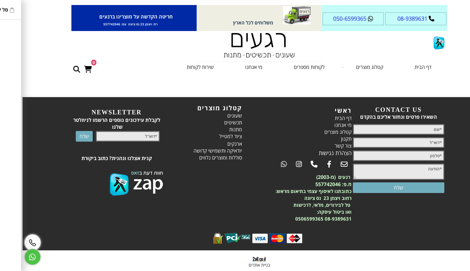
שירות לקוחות (176, 67)
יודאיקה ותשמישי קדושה (193, 150)
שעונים (210, 115)
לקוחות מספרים (285, 67)
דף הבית (398, 67)
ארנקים (210, 143)
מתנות (211, 129)
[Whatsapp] (8, 256)
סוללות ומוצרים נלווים (196, 157)
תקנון (322, 138)
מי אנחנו (229, 67)
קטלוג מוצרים (338, 67)
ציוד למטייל (206, 136)
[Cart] (64, 65)
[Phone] (8, 242)
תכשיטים (209, 122)
